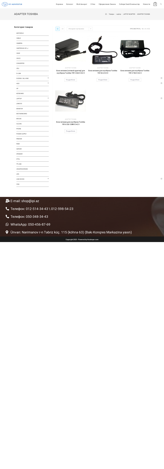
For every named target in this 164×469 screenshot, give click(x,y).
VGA (17, 184)
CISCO (18, 58)
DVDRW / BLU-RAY (22, 78)
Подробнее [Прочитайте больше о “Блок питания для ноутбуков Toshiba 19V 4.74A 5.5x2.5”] (135, 80)
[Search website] (160, 4)
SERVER (19, 149)
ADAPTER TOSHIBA (70, 68)
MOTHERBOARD (21, 114)
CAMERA (19, 43)
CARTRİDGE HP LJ (22, 48)
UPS (17, 174)
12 (142, 29)
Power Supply (21, 134)
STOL (18, 159)
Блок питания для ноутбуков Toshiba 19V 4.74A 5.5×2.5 (135, 72)
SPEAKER (19, 154)
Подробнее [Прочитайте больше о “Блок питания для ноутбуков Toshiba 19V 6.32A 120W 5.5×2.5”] (70, 131)
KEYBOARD (20, 93)
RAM (18, 144)
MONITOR (19, 109)
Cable (18, 38)
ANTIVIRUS (20, 33)
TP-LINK (19, 164)
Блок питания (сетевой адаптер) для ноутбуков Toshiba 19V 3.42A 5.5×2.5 (70, 72)
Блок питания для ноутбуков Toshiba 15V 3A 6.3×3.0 (102, 72)
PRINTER (19, 139)
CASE (18, 53)
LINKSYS (19, 103)
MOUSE (18, 118)
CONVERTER (20, 63)
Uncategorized (22, 169)
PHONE (18, 129)
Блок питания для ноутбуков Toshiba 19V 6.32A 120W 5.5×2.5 (70, 123)
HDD (17, 83)
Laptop (19, 98)
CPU (17, 68)
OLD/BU (19, 124)
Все (148, 29)
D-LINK (18, 73)
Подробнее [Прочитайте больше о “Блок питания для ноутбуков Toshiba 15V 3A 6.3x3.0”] (102, 80)
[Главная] (106, 14)
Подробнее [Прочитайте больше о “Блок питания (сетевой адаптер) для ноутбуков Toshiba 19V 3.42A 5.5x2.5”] (70, 80)
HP (17, 88)
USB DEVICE (20, 179)
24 (145, 29)
